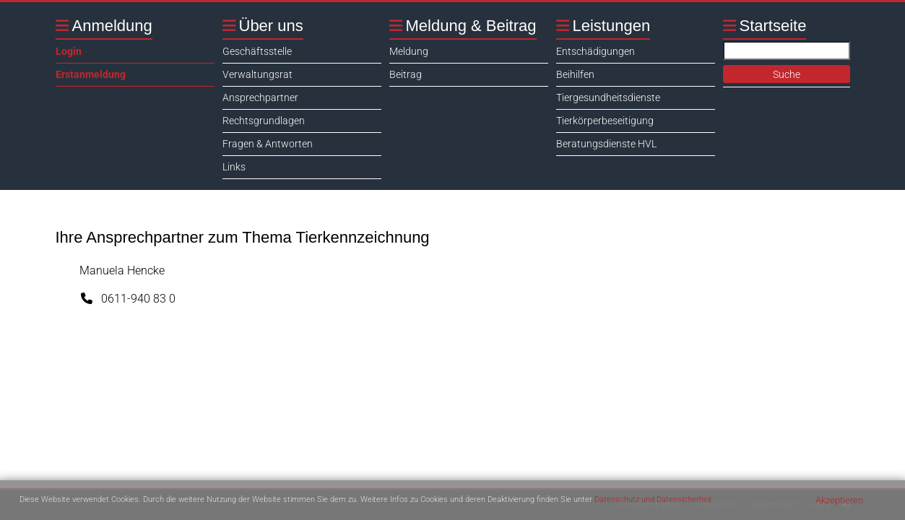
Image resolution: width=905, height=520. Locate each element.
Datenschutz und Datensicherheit (653, 499)
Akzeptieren (839, 500)
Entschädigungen (595, 51)
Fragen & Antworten (267, 144)
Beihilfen (575, 74)
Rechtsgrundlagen (263, 120)
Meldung (408, 51)
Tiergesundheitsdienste (608, 97)
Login (69, 51)
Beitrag (405, 74)
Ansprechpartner (260, 97)
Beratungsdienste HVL (606, 144)
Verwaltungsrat (257, 74)
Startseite (773, 26)
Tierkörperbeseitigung (605, 120)
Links (234, 167)
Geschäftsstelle (257, 51)
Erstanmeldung (91, 74)
